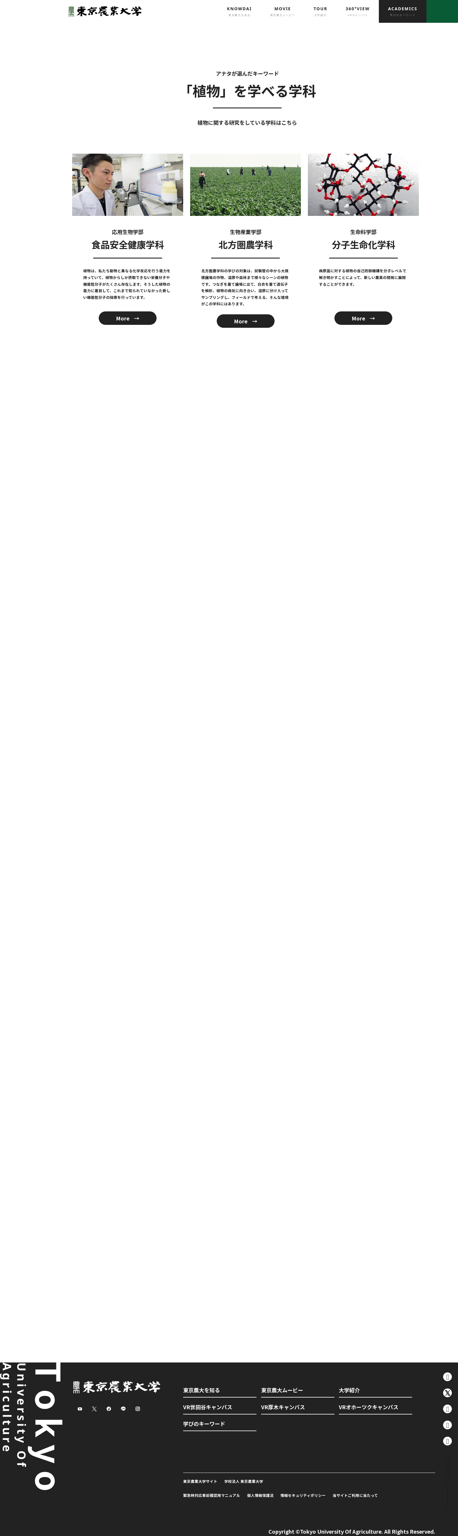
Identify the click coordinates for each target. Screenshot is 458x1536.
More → (127, 318)
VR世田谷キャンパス (207, 1407)
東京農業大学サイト (200, 1481)
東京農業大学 (103, 11)
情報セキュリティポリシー (303, 1495)
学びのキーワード (204, 1423)
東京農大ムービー (282, 1390)
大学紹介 (349, 1390)
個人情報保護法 (260, 1495)
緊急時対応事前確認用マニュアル (211, 1495)
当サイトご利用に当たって (355, 1495)
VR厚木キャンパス (283, 1407)
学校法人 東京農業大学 (243, 1481)
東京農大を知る (201, 1390)
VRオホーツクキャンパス (368, 1407)
